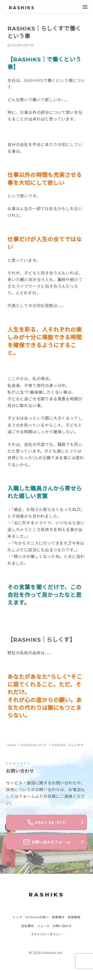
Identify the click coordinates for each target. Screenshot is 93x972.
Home (12, 745)
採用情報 (76, 918)
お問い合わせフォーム (47, 842)
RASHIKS (23, 7)
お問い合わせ (63, 926)
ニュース (43, 926)
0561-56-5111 (46, 822)
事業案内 (59, 918)
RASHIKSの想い (36, 918)
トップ (15, 918)
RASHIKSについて (36, 745)
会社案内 (26, 926)
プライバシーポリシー (47, 935)
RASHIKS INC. (53, 953)
